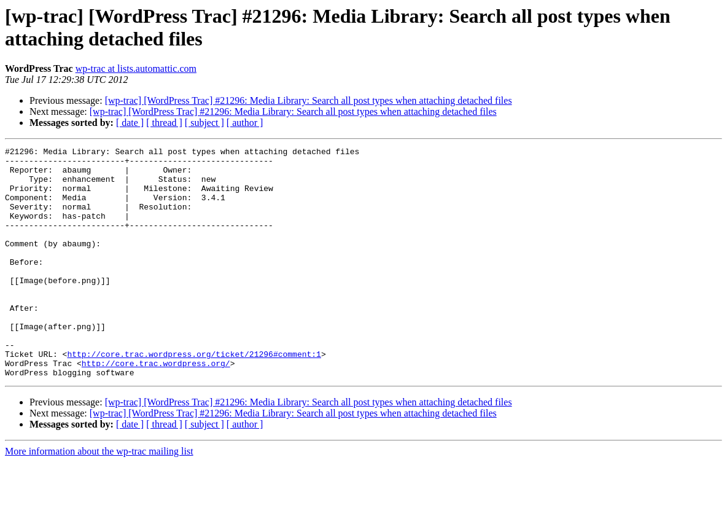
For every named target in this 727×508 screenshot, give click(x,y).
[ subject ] (204, 122)
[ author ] (245, 122)
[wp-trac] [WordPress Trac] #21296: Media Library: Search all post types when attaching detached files (308, 100)
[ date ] (130, 122)
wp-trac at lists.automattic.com (136, 68)
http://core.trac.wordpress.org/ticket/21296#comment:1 (194, 396)
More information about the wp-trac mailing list (99, 497)
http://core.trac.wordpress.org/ (156, 407)
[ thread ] (164, 122)
